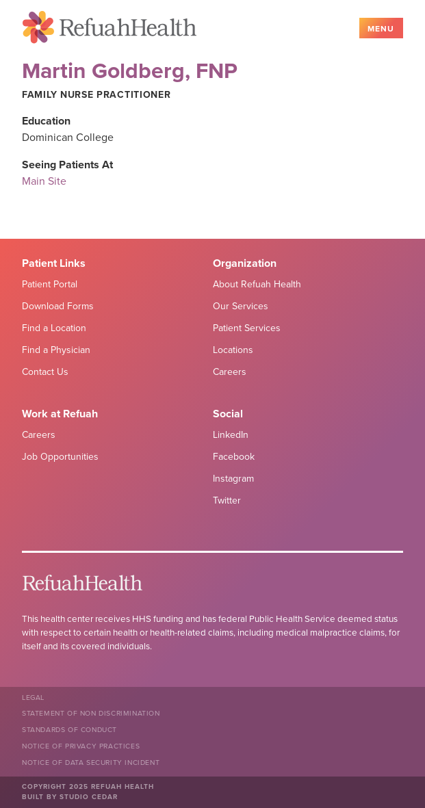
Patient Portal (49, 284)
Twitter (227, 500)
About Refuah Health (257, 284)
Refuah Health (109, 29)
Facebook (234, 456)
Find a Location (54, 328)
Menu (381, 29)
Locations (233, 350)
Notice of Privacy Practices (81, 746)
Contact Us (45, 372)
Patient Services (247, 328)
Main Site (44, 181)
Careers (229, 372)
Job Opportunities (60, 456)
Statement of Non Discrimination (91, 713)
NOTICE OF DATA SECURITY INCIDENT (90, 762)
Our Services (240, 306)
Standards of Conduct (69, 729)
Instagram (233, 478)
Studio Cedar (89, 797)
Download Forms (58, 306)
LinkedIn (230, 435)
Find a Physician (56, 350)
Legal (33, 697)
